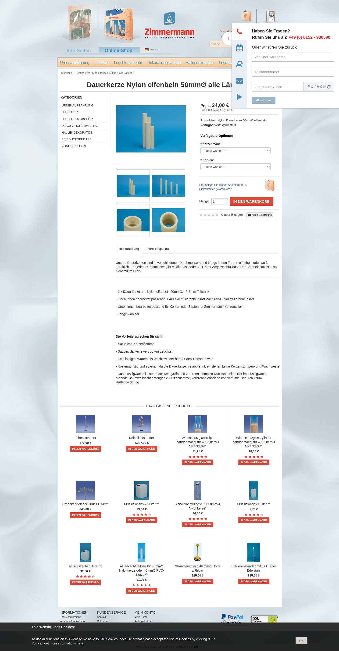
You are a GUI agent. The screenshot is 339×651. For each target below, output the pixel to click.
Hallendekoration (200, 63)
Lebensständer (85, 438)
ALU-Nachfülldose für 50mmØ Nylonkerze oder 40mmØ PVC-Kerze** (141, 570)
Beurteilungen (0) (157, 249)
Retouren (102, 621)
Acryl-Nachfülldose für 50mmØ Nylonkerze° (197, 506)
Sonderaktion (74, 146)
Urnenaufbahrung (74, 63)
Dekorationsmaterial (163, 63)
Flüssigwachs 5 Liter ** (85, 566)
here (80, 643)
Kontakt (101, 617)
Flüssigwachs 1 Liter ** (253, 504)
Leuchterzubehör (128, 63)
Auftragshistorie (143, 621)
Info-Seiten (79, 50)
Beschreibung (129, 249)
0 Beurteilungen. (232, 214)
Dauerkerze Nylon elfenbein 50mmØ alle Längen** (105, 72)
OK (301, 641)
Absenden (263, 100)
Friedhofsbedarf (77, 139)
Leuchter (101, 63)
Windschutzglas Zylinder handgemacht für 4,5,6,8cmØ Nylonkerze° (253, 442)
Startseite (66, 72)
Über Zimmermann (70, 617)
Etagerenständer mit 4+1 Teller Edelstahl (254, 568)
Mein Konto (141, 617)
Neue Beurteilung (260, 215)
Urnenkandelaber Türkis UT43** (85, 504)
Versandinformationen (72, 621)
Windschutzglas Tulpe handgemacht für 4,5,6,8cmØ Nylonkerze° (197, 442)
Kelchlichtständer (141, 438)
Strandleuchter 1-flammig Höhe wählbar (197, 568)
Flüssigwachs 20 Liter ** (141, 504)
